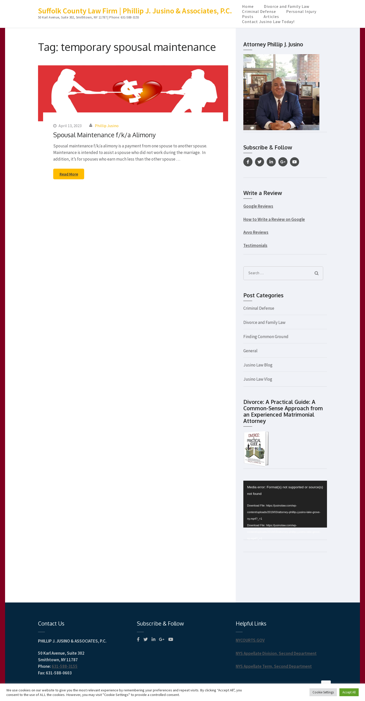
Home (248, 6)
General (250, 351)
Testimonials (255, 245)
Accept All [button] (349, 692)
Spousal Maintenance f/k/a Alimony (104, 135)
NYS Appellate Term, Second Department (274, 666)
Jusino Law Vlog (257, 379)
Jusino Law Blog (257, 365)
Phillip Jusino (107, 125)
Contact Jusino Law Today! (268, 21)
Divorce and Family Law (286, 6)
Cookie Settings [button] (323, 692)
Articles (271, 16)
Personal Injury (301, 11)
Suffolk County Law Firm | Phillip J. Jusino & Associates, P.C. (135, 10)
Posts (247, 16)
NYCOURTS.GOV (250, 640)
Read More (69, 174)
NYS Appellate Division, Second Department (276, 653)
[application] (285, 504)
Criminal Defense (259, 11)
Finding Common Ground (265, 336)
